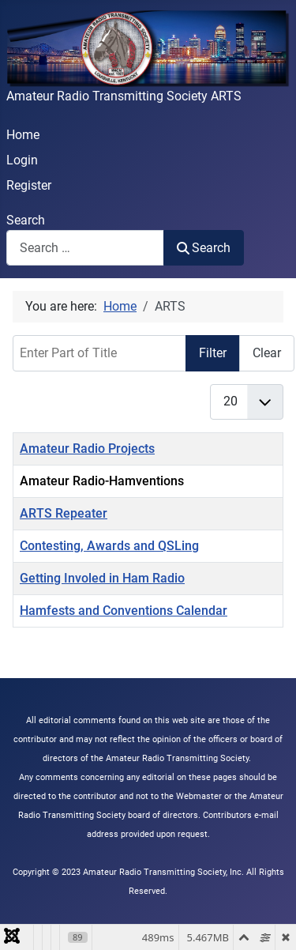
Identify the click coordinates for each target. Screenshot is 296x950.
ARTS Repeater (63, 513)
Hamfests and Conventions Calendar (123, 610)
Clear (267, 352)
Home (22, 134)
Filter (213, 352)
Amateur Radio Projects (87, 448)
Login (22, 160)
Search (25, 220)
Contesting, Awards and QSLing (109, 545)
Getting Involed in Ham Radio (102, 578)
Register (28, 185)
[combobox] (85, 248)
